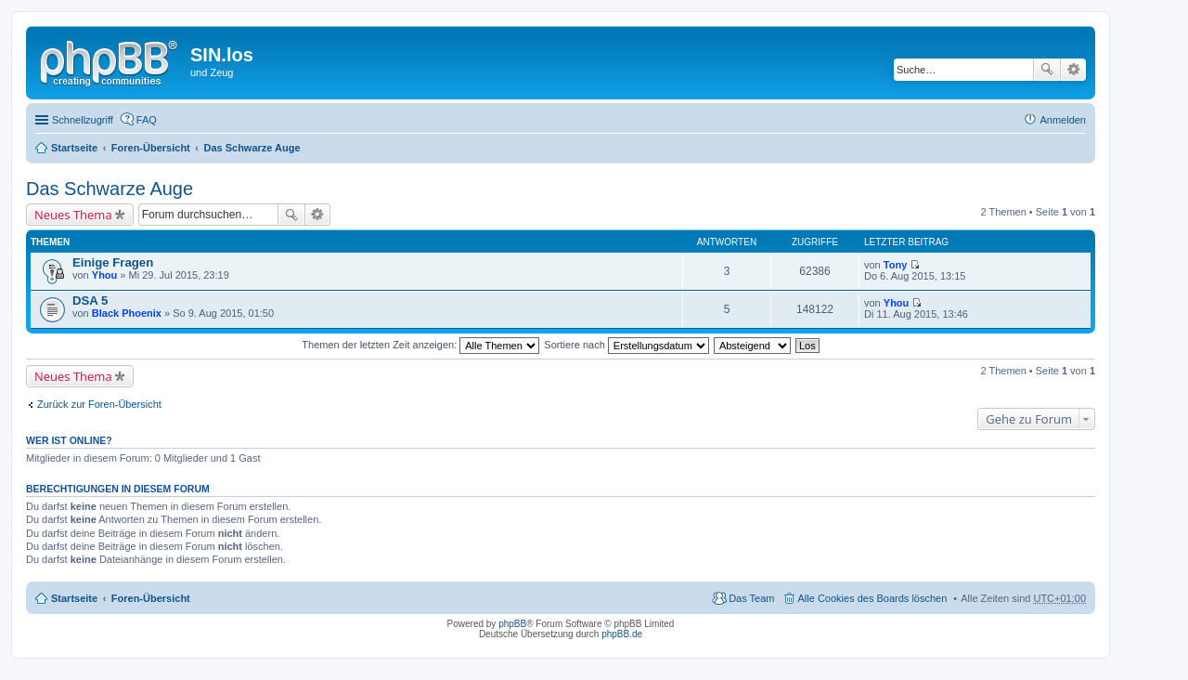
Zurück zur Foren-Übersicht (99, 404)
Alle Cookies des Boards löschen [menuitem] (873, 598)
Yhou (105, 275)
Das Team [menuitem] (751, 598)
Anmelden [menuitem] (1063, 119)
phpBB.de (621, 634)
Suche (1047, 70)
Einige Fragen (112, 262)
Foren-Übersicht (150, 147)
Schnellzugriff (82, 119)
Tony (895, 264)
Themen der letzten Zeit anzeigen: (420, 344)
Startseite (74, 147)
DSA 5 (90, 300)
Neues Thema (73, 214)
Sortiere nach (626, 344)
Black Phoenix (126, 313)
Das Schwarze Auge (251, 147)
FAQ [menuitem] (146, 119)
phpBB (512, 624)
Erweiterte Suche (1073, 70)
